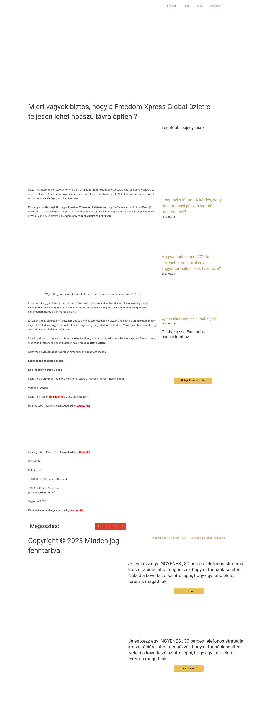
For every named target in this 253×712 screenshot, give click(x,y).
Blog (200, 5)
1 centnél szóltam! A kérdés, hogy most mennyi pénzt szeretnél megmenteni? (190, 205)
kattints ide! (83, 452)
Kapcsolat (215, 5)
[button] (99, 526)
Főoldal (171, 5)
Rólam (186, 5)
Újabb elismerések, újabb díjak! (193, 324)
